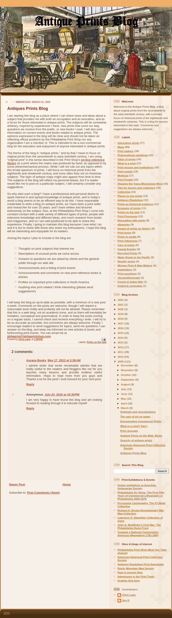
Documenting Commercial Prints (140, 421)
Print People (125, 179)
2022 (121, 299)
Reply (30, 384)
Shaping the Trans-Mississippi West (139, 183)
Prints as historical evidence (135, 204)
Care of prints (126, 245)
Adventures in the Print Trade (135, 576)
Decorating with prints (131, 220)
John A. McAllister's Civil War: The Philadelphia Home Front (139, 526)
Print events (125, 171)
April (124, 403)
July (124, 389)
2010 (121, 356)
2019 (121, 313)
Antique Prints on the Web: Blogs (141, 435)
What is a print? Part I (133, 426)
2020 (121, 309)
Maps (120, 146)
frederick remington (129, 285)
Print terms (124, 232)
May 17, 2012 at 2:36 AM (64, 360)
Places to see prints (129, 195)
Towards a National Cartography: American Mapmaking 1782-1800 (138, 534)
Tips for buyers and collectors (136, 187)
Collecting (123, 191)
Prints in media (126, 236)
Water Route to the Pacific (133, 257)
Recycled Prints (127, 253)
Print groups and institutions (135, 167)
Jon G (125, 600)
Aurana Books (36, 360)
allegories (123, 224)
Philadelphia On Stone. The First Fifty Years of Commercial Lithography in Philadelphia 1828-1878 (141, 495)
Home (66, 484)
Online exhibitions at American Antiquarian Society (136, 487)
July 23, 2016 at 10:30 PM (62, 394)
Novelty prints (126, 261)
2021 (121, 304)
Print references (127, 240)
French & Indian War (130, 281)
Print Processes (127, 216)
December (127, 365)
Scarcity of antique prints (136, 440)
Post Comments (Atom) (43, 492)
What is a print (126, 163)
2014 (121, 337)
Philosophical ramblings (132, 155)
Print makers (125, 151)
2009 (121, 361)
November (127, 370)
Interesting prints (128, 142)
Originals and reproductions (138, 411)
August (126, 384)
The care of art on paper (135, 416)
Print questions (127, 273)
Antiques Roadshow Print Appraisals (140, 564)
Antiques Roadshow (130, 199)
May (124, 398)
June (124, 393)
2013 (121, 342)
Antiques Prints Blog (133, 452)
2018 (121, 318)
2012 (121, 347)
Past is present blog (130, 572)
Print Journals (129, 430)
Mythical (122, 175)
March (125, 407)
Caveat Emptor (126, 249)
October (126, 374)
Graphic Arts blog (128, 580)
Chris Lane (129, 594)
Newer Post (17, 484)
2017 (121, 323)
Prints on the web (96, 342)
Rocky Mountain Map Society (135, 568)
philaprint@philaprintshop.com (29, 336)
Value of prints (126, 159)
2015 (121, 332)
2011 (121, 351)
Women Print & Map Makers (134, 265)
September (128, 379)
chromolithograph (128, 277)
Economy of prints (129, 208)
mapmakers (124, 269)
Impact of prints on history (134, 228)
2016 (121, 328)
